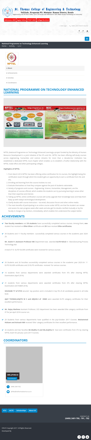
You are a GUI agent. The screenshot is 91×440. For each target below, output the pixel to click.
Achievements (12, 73)
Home (4, 46)
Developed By (6, 431)
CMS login (63, 26)
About (10, 68)
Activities (11, 78)
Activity (12, 46)
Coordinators (12, 83)
